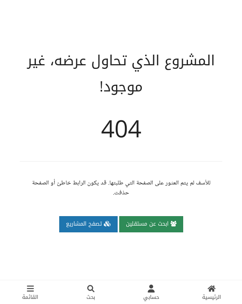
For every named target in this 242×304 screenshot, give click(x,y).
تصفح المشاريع (88, 223)
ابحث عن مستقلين (151, 223)
